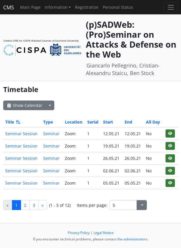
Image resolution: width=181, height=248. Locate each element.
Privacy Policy (79, 232)
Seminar (51, 133)
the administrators (132, 239)
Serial (92, 122)
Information (56, 7)
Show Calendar (24, 105)
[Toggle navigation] (170, 7)
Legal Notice (103, 232)
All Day (153, 122)
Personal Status (118, 7)
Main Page (30, 7)
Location (73, 122)
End (128, 122)
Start (108, 122)
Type (48, 122)
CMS (8, 7)
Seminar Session (21, 133)
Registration (87, 7)
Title (12, 122)
